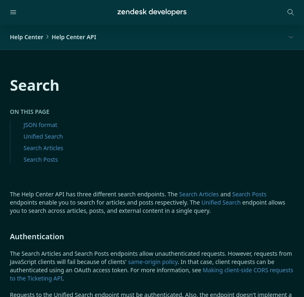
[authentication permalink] (6, 236)
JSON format (40, 125)
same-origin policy (153, 262)
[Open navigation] (13, 12)
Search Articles (43, 148)
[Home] (152, 12)
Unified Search (43, 136)
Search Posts (41, 159)
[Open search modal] (291, 12)
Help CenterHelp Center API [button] (53, 37)
